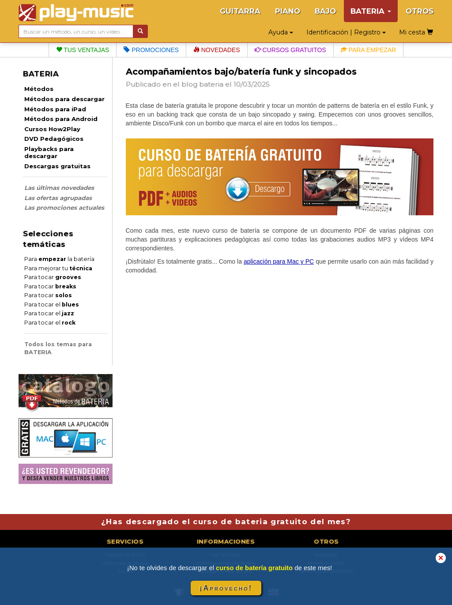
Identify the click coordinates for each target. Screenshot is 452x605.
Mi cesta (416, 32)
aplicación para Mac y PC (279, 261)
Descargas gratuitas (57, 166)
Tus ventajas (82, 49)
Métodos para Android (61, 118)
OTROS (419, 11)
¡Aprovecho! (226, 588)
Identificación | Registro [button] (346, 32)
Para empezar (368, 49)
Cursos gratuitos (290, 49)
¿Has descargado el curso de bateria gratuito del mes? (226, 521)
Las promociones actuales (64, 207)
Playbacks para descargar (49, 152)
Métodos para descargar (64, 98)
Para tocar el (51, 304)
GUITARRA (240, 11)
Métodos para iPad (55, 109)
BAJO (325, 11)
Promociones (151, 49)
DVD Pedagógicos (53, 138)
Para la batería (59, 259)
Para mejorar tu (58, 268)
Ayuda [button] (280, 32)
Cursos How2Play (52, 128)
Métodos (38, 88)
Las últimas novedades (59, 187)
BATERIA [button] (370, 11)
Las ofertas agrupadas (58, 197)
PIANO (287, 11)
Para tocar (52, 277)
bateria (211, 84)
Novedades (216, 49)
